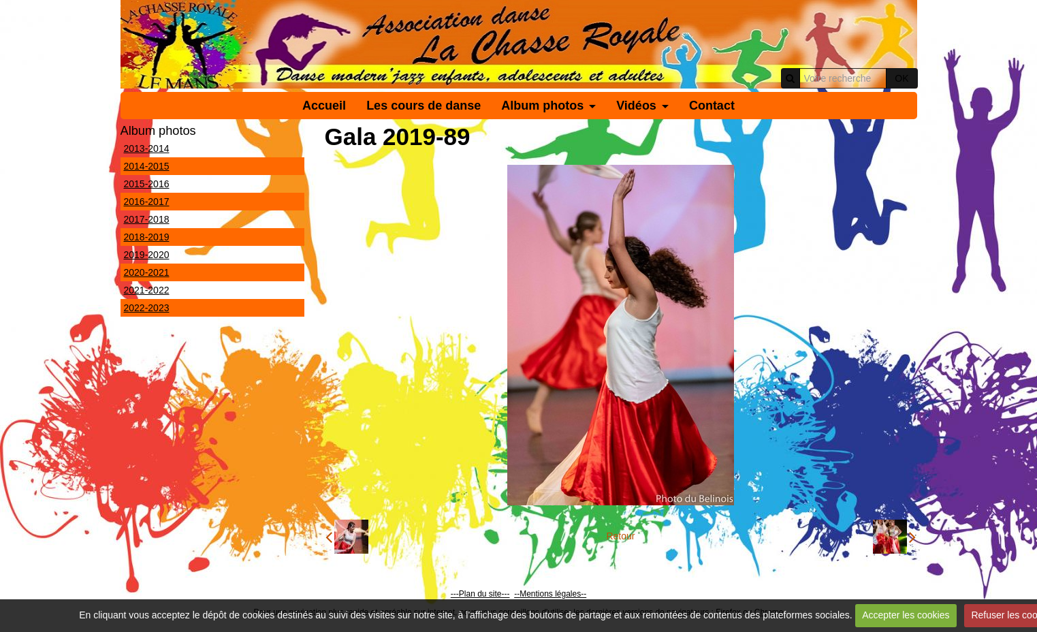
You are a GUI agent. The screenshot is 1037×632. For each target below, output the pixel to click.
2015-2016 (147, 183)
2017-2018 (147, 219)
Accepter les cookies (905, 615)
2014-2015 (147, 166)
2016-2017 (147, 201)
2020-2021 (147, 272)
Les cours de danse (423, 105)
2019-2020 (147, 254)
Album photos (542, 105)
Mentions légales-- (553, 594)
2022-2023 (147, 307)
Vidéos (636, 105)
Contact (712, 105)
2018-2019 (147, 237)
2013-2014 (147, 148)
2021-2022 (147, 290)
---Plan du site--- (480, 594)
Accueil (324, 105)
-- (517, 594)
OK (901, 78)
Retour (620, 536)
